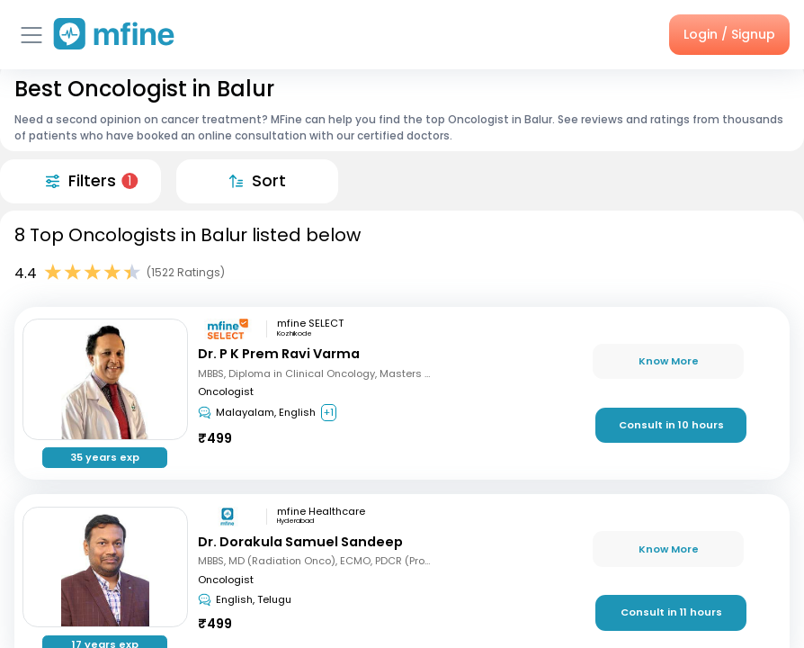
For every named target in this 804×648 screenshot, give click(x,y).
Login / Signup (729, 34)
